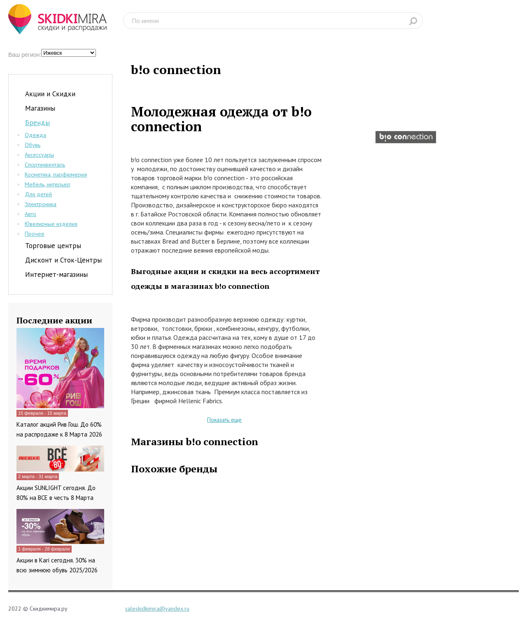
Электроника (40, 204)
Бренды (37, 122)
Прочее (34, 233)
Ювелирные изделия (51, 224)
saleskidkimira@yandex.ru (157, 608)
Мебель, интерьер (47, 184)
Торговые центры (53, 245)
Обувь (32, 145)
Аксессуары (39, 154)
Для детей (38, 194)
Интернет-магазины (56, 274)
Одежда (35, 135)
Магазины (40, 108)
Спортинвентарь (45, 164)
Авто (30, 214)
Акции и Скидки (50, 93)
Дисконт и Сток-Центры (63, 260)
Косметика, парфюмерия (56, 174)
